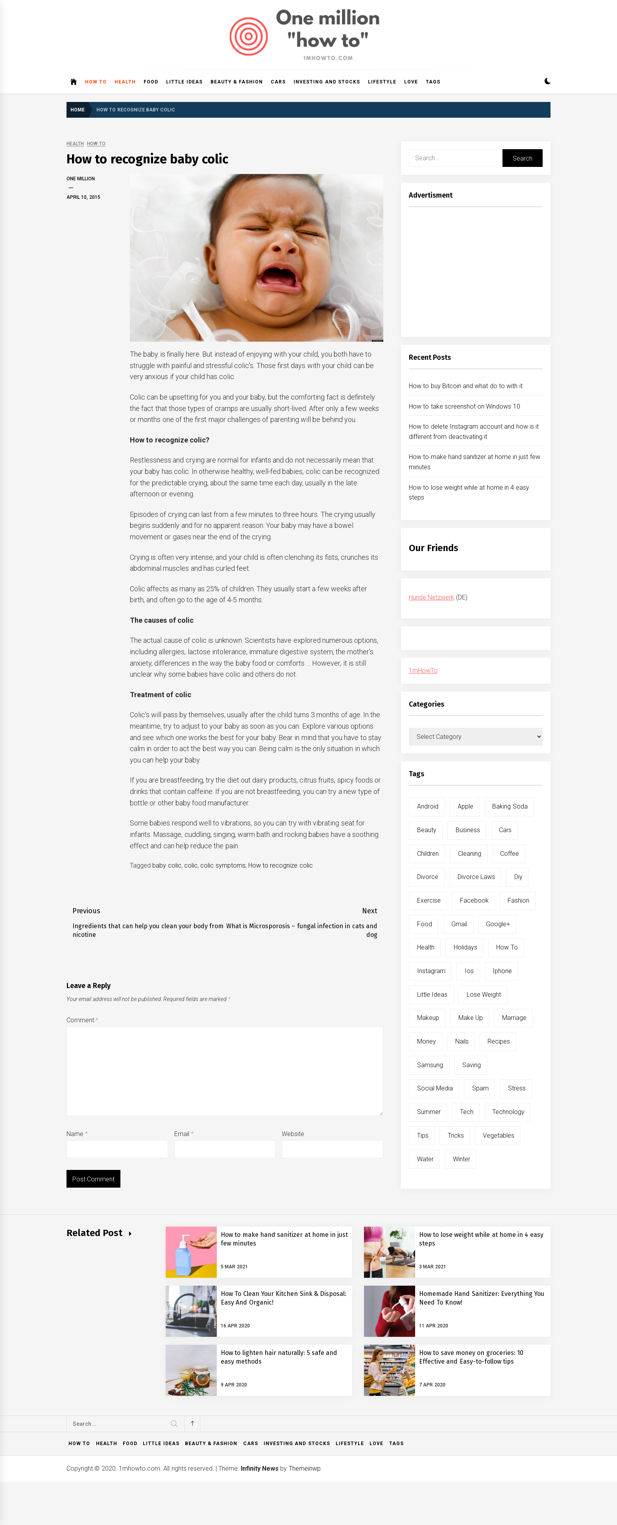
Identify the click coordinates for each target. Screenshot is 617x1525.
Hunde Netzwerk (431, 597)
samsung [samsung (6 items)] (430, 1065)
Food (151, 82)
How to (96, 82)
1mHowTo (423, 670)
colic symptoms (222, 865)
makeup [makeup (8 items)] (428, 1018)
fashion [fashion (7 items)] (518, 900)
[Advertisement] (476, 274)
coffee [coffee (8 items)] (509, 853)
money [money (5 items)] (426, 1041)
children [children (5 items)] (428, 853)
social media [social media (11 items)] (435, 1088)
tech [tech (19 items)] (466, 1112)
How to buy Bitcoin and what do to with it (466, 386)
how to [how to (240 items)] (506, 947)
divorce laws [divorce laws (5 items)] (476, 877)
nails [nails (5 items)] (462, 1041)
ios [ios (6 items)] (469, 971)
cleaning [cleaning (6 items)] (469, 853)
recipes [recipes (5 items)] (499, 1041)
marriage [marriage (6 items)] (514, 1018)
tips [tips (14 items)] (423, 1135)
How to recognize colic (280, 865)
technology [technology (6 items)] (508, 1112)
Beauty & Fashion (237, 82)
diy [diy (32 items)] (518, 877)
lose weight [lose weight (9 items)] (484, 994)
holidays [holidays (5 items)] (465, 947)
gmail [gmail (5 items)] (459, 924)
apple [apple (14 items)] (465, 806)
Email (184, 1134)
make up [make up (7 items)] (470, 1018)
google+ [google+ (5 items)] (498, 924)
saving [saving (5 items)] (471, 1065)
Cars (278, 82)
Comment (82, 1020)
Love (411, 82)
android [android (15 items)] (427, 806)
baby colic (166, 865)
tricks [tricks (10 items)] (456, 1135)
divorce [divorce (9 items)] (427, 877)
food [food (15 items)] (424, 924)
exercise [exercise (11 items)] (429, 900)
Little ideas (184, 82)
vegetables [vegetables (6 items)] (498, 1135)
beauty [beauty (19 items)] (426, 830)
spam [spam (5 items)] (480, 1088)
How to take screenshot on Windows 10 (464, 406)
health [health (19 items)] (425, 947)
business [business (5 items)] (468, 830)
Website (293, 1134)
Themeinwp (305, 1468)
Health (125, 82)
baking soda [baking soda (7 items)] (509, 806)
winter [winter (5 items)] (461, 1159)
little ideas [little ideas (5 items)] (432, 994)
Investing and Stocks (327, 82)
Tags (433, 82)
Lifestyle (382, 82)
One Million (81, 178)
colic (191, 865)
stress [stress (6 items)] (517, 1088)
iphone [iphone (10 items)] (502, 971)
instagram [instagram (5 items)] (431, 971)
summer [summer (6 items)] (429, 1112)
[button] (547, 82)
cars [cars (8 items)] (505, 830)
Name (77, 1134)
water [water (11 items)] (425, 1159)
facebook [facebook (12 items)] (474, 900)
